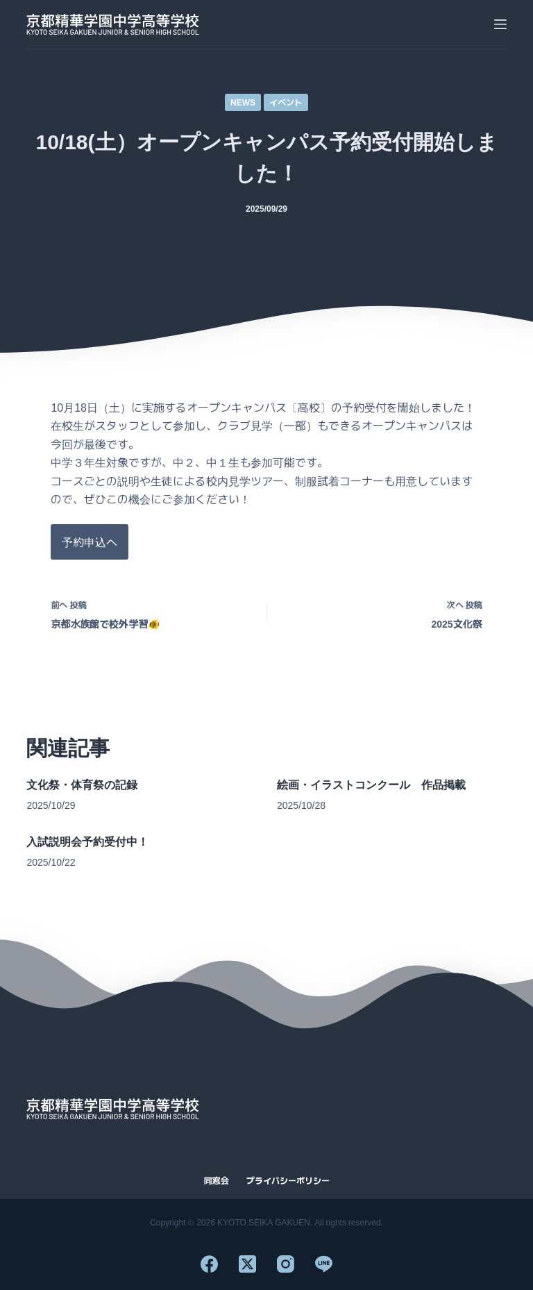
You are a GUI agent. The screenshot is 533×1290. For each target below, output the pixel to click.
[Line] (323, 1264)
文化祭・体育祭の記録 (81, 785)
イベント (286, 102)
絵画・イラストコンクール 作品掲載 (371, 785)
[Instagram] (285, 1264)
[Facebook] (209, 1264)
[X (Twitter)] (247, 1264)
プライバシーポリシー (288, 1180)
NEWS (242, 102)
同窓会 (215, 1180)
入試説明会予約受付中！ (87, 842)
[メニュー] (500, 24)
